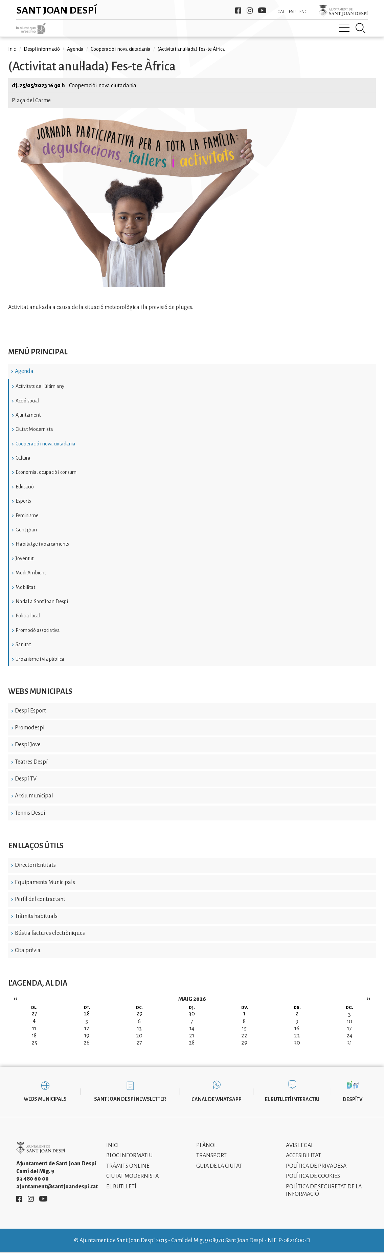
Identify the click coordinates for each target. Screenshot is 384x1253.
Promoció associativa (38, 630)
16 (296, 1029)
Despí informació (42, 49)
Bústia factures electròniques (50, 933)
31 (349, 1043)
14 (191, 1029)
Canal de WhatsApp (216, 1099)
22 (244, 1036)
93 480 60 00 (32, 1179)
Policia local (28, 615)
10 (349, 1021)
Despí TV (26, 779)
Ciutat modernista (132, 1176)
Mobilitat (25, 587)
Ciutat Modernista (34, 429)
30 (297, 1043)
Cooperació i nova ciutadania (45, 443)
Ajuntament (28, 415)
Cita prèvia (28, 950)
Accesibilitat (303, 1155)
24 (349, 1036)
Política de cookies (313, 1176)
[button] (138, 285)
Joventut (24, 558)
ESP (292, 11)
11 (34, 1029)
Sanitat (23, 644)
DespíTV (352, 1099)
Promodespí (30, 728)
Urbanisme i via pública (40, 659)
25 (34, 1043)
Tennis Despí (30, 813)
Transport (211, 1155)
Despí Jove (28, 745)
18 (34, 1036)
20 (139, 1036)
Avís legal (300, 1145)
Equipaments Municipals (45, 882)
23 (297, 1036)
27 (139, 1043)
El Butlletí (121, 1187)
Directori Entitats (35, 865)
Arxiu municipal (34, 796)
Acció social (27, 400)
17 (349, 1029)
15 (244, 1029)
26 (87, 1043)
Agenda (24, 371)
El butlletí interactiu (292, 1099)
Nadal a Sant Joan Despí (42, 601)
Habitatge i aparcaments (42, 544)
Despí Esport (30, 711)
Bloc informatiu (129, 1155)
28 (192, 1043)
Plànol (206, 1145)
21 (191, 1036)
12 (86, 1029)
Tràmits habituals (36, 916)
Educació (25, 486)
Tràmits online (128, 1166)
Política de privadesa (316, 1166)
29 (244, 1043)
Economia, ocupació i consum (46, 472)
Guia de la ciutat (219, 1166)
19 (86, 1036)
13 (139, 1029)
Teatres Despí (31, 762)
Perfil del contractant (40, 899)
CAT (281, 11)
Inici (12, 49)
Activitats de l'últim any (40, 386)
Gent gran (26, 529)
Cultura (23, 458)
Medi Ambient (31, 572)
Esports (23, 501)
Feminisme (27, 515)
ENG (303, 11)
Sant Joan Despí (56, 10)
